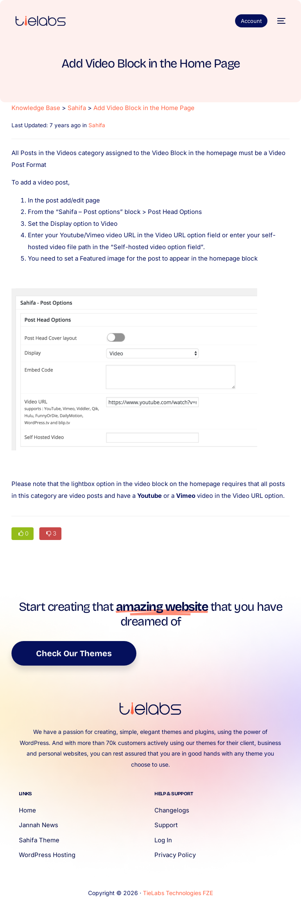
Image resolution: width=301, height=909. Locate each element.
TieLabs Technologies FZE (178, 892)
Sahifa (77, 108)
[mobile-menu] (280, 21)
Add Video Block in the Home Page (144, 108)
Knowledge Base (35, 108)
